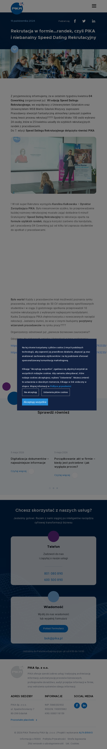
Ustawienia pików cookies (55, 392)
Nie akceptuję (30, 392)
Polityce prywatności (60, 386)
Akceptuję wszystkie (35, 401)
